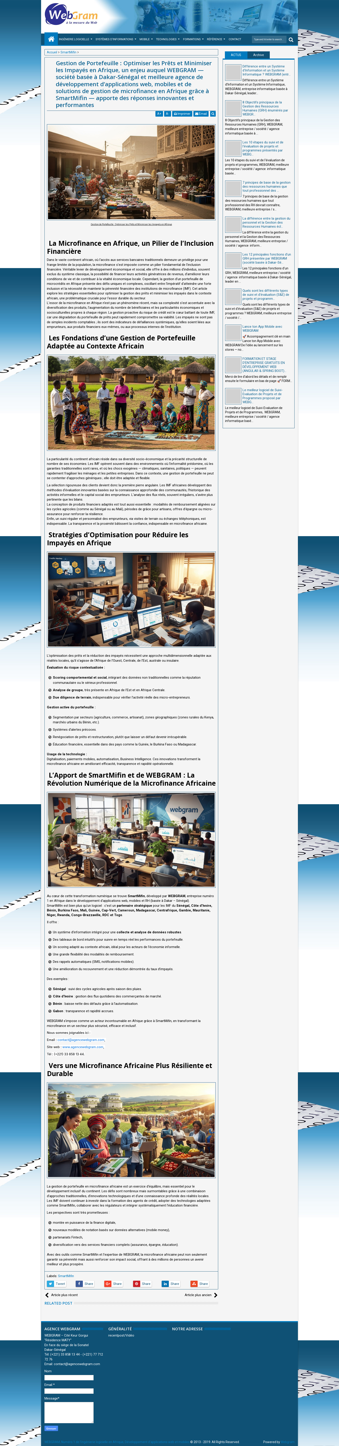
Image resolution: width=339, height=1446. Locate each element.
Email (201, 113)
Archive (258, 55)
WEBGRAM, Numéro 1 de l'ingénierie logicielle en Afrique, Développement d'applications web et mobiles (117, 1442)
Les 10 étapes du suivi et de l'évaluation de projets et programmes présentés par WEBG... (263, 148)
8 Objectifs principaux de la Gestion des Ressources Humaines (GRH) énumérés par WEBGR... (265, 108)
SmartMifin (66, 1276)
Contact (235, 39)
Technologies (166, 39)
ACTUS (236, 55)
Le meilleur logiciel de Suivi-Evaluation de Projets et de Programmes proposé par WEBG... (263, 396)
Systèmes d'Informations (114, 39)
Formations (192, 39)
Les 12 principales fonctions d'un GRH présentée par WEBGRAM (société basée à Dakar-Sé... (267, 258)
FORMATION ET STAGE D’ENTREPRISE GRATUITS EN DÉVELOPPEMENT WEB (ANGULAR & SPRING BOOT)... (264, 365)
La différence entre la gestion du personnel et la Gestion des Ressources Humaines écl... (266, 222)
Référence (214, 39)
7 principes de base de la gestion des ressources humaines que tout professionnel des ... (267, 186)
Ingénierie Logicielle (74, 39)
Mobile (145, 39)
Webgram (288, 1442)
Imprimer (182, 113)
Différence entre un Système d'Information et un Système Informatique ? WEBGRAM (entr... (267, 70)
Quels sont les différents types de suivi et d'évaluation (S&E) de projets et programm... (266, 295)
